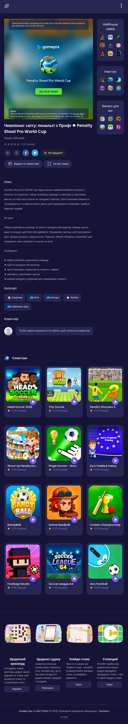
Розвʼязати (48, 688)
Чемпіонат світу (18, 306)
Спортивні (14, 297)
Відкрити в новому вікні (23, 164)
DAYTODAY (42, 711)
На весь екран (57, 164)
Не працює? (53, 153)
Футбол (72, 297)
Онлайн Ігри (25, 711)
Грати (79, 684)
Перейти (16, 689)
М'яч (34, 297)
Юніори (52, 297)
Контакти (104, 711)
